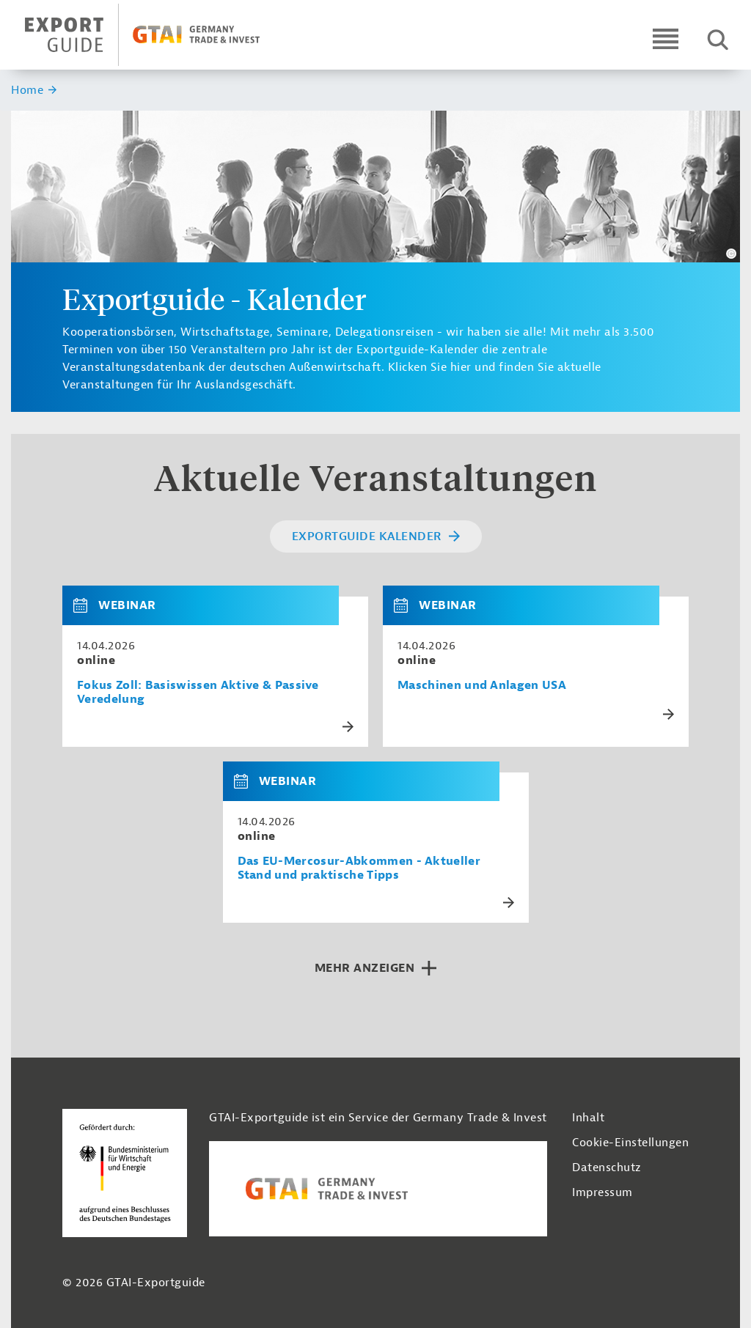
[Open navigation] (665, 38)
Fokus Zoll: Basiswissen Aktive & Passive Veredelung (198, 693)
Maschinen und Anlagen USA (482, 686)
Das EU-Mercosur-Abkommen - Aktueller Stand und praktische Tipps (359, 868)
